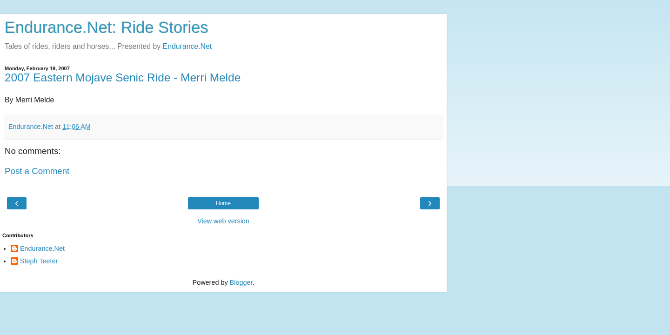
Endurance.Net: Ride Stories (106, 27)
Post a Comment (37, 171)
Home (223, 203)
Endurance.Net (187, 46)
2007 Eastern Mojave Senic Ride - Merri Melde (123, 77)
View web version (223, 221)
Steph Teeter (39, 261)
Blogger (241, 282)
